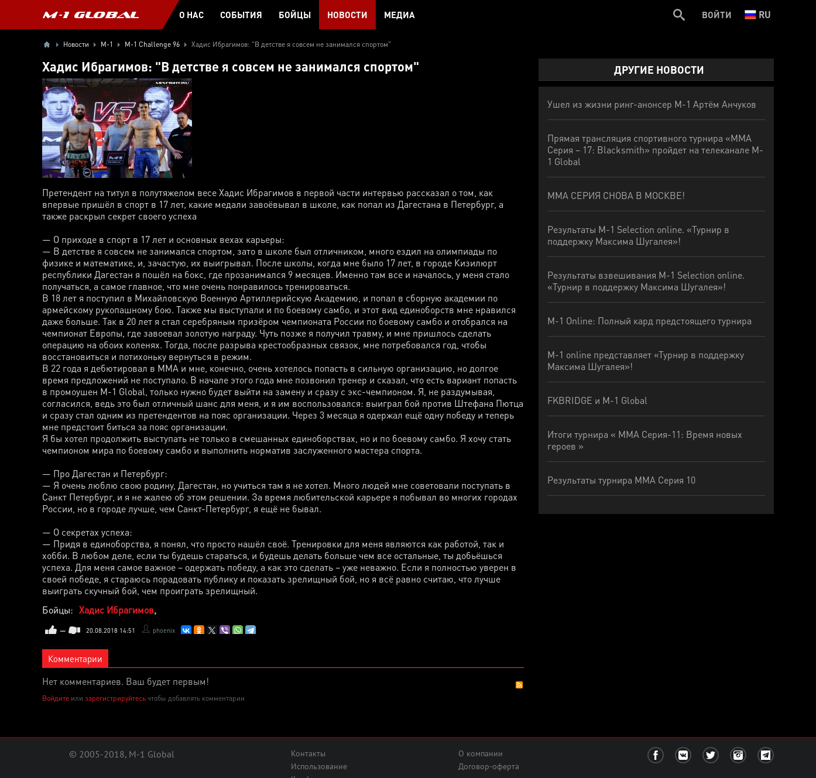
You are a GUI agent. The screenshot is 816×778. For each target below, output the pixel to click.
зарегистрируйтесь (115, 698)
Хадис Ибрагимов (116, 610)
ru (758, 14)
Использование (319, 766)
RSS (519, 685)
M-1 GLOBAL (90, 14)
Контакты (308, 753)
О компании (480, 753)
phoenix (164, 630)
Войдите (55, 698)
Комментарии (75, 658)
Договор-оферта (488, 766)
